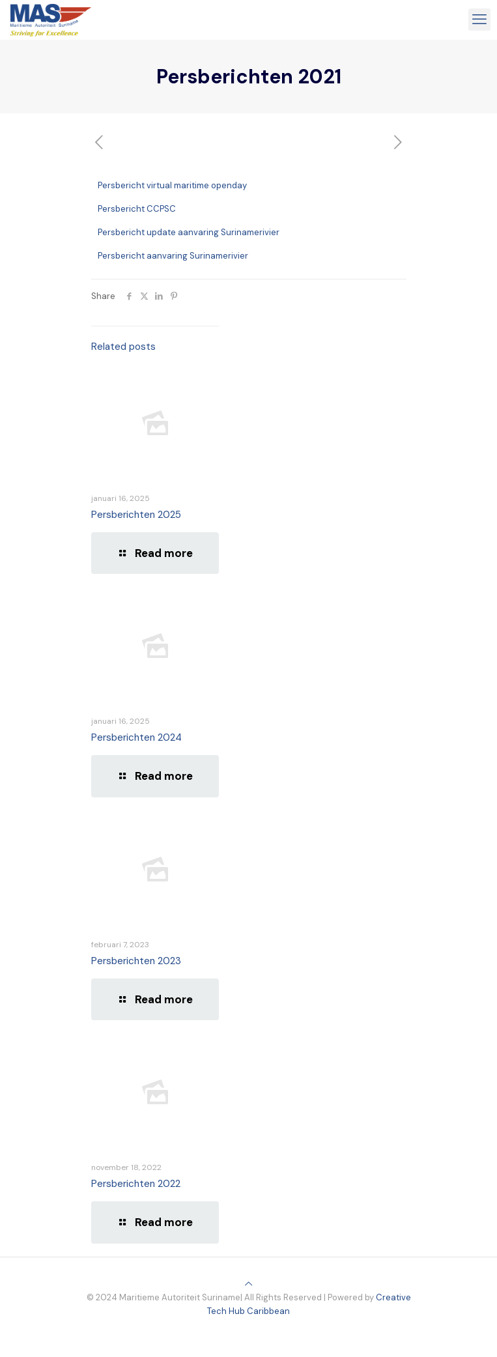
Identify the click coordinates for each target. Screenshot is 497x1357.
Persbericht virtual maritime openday (172, 185)
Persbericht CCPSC (137, 208)
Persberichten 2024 (136, 737)
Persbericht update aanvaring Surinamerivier (188, 232)
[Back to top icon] (248, 1283)
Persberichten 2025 (136, 514)
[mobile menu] (479, 19)
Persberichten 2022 (135, 1183)
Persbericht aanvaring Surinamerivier (173, 255)
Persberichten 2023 (136, 960)
